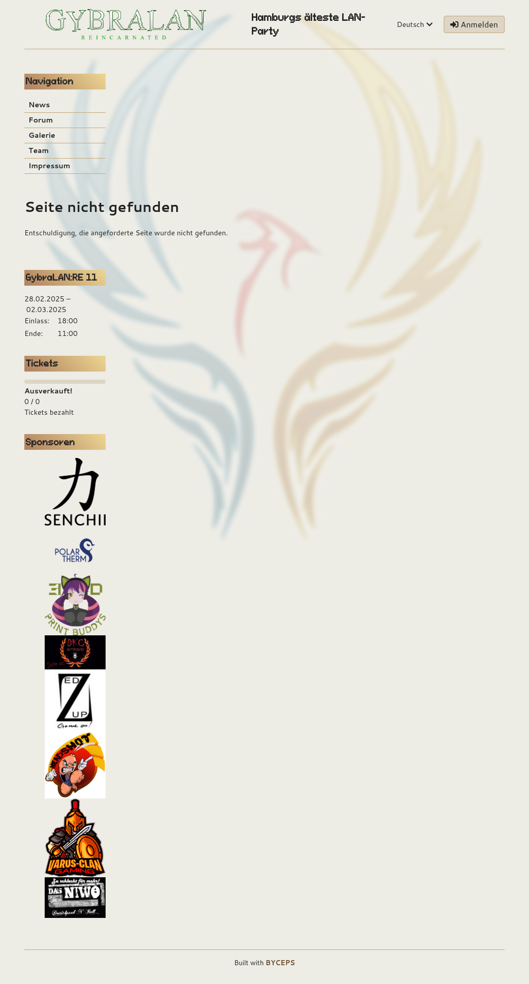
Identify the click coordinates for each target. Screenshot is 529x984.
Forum (40, 120)
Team (38, 150)
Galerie (41, 135)
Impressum (49, 166)
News (39, 105)
